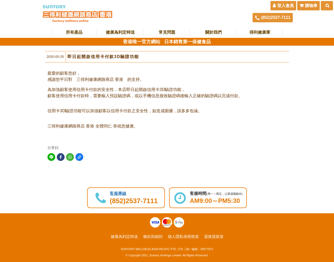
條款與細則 (153, 236)
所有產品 (74, 32)
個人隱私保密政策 (183, 236)
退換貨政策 (214, 236)
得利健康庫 (259, 32)
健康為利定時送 (120, 32)
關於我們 (213, 32)
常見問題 (167, 32)
